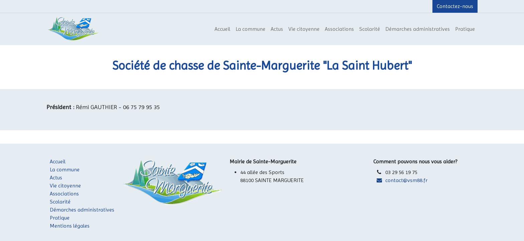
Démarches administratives (82, 210)
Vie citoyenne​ (71, 185)
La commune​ (70, 169)
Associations (64, 193)
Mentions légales (70, 226)
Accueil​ (64, 161)
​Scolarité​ (64, 201)
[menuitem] (222, 29)
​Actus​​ (64, 177)
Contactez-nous (455, 6)
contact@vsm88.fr (406, 180)
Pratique (60, 218)
